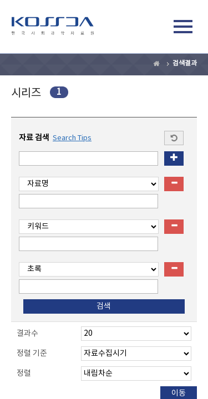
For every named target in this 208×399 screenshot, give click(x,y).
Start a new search (174, 138)
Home (157, 64)
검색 (157, 28)
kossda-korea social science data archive (52, 28)
